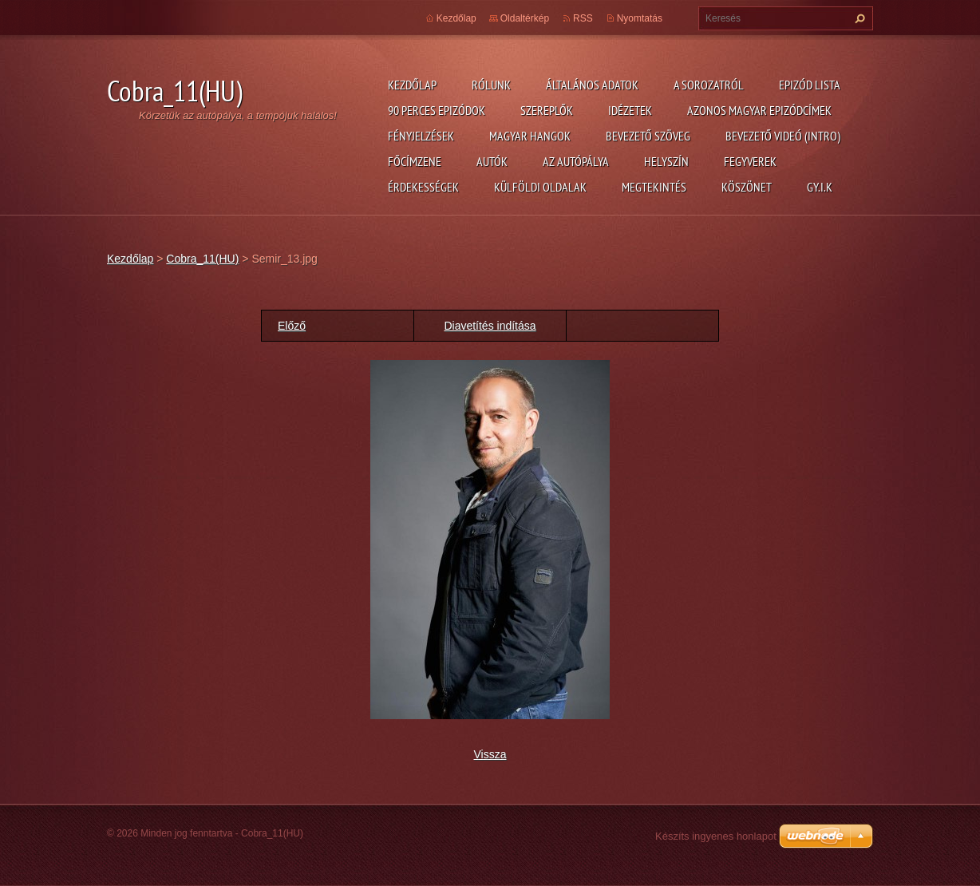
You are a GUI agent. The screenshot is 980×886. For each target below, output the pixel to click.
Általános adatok (592, 85)
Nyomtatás (639, 18)
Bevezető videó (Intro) (782, 136)
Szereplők (546, 110)
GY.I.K (819, 187)
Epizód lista (809, 85)
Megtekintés (654, 187)
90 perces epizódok (436, 110)
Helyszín (666, 161)
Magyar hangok (530, 136)
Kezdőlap (412, 85)
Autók (492, 161)
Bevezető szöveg (648, 136)
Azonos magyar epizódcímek (759, 110)
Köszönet (746, 187)
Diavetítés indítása (489, 325)
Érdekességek (423, 187)
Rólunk (491, 85)
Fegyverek (750, 161)
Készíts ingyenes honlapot (715, 836)
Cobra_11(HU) (202, 258)
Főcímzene (414, 161)
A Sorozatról (709, 85)
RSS (583, 18)
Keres (858, 18)
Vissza (490, 754)
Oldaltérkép (524, 18)
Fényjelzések (421, 136)
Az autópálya (576, 161)
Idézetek (630, 110)
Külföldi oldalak (540, 187)
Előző (292, 325)
